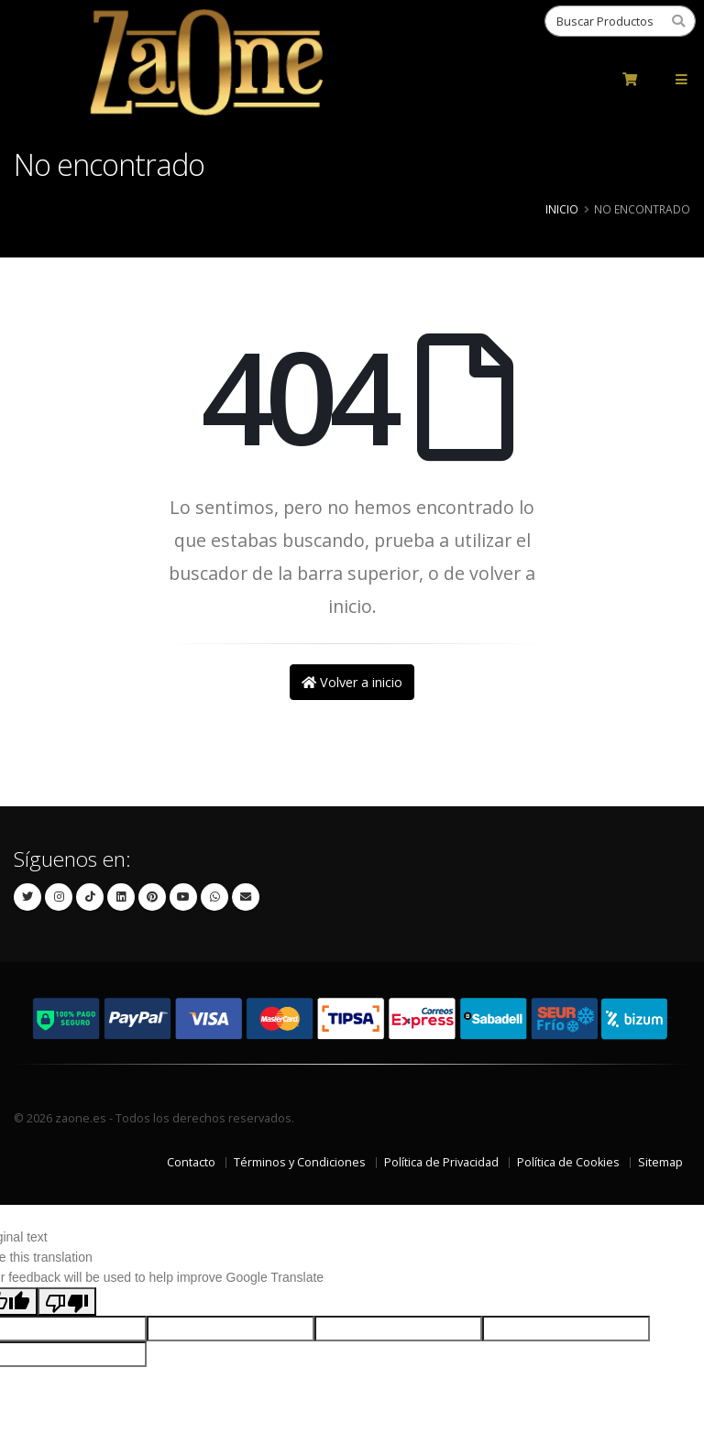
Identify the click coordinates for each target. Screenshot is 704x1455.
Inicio (561, 209)
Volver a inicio (352, 682)
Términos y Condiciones (300, 1162)
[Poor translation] (67, 1301)
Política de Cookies (568, 1162)
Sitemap (660, 1162)
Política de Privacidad (441, 1162)
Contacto (191, 1162)
